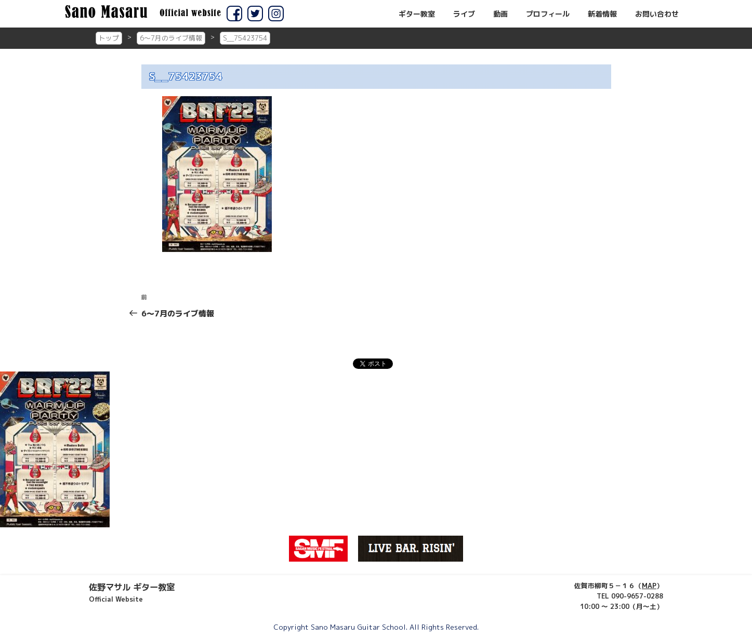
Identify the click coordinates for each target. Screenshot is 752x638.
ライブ (464, 14)
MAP (649, 585)
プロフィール (548, 14)
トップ (109, 38)
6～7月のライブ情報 (171, 38)
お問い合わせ (657, 14)
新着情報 (602, 14)
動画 (500, 14)
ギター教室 (417, 14)
